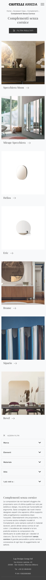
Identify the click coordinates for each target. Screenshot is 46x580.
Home (9, 11)
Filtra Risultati (23, 30)
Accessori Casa (19, 11)
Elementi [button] (7, 452)
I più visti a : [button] (8, 482)
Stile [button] (5, 472)
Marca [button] (6, 443)
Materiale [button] (7, 462)
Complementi (32, 11)
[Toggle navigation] (42, 4)
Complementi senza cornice (23, 14)
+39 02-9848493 (24, 569)
